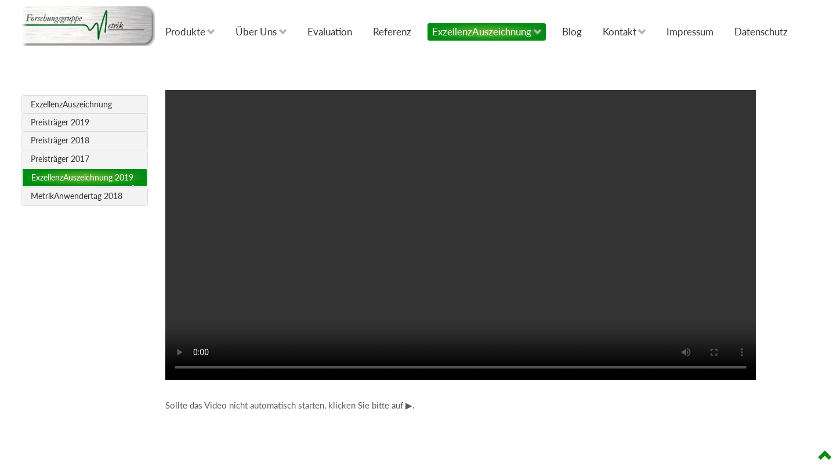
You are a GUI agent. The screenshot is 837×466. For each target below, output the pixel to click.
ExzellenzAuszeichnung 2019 (82, 177)
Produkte (190, 32)
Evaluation (329, 32)
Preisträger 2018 (60, 140)
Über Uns (261, 32)
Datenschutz (761, 32)
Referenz (392, 32)
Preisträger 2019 (60, 122)
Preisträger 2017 (60, 159)
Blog (572, 32)
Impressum (689, 32)
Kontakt (624, 32)
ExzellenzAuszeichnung (486, 32)
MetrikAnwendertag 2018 (76, 196)
